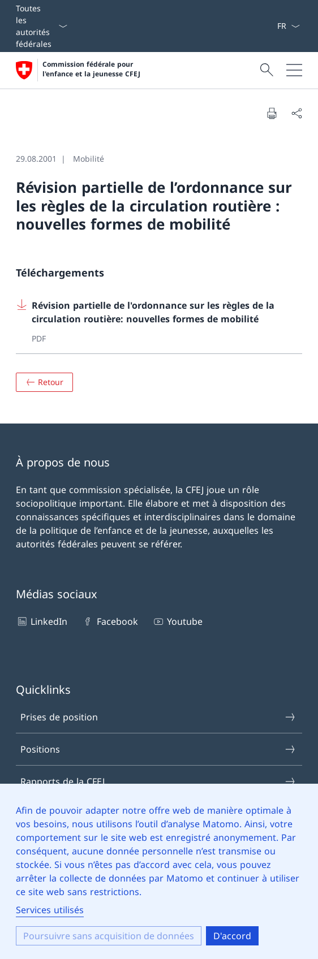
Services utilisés (50, 910)
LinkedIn (41, 621)
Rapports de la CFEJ (158, 781)
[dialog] (159, 871)
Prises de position (158, 717)
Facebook (109, 621)
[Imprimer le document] (271, 113)
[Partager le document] (296, 113)
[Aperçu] (44, 382)
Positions (158, 749)
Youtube (177, 621)
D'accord (232, 936)
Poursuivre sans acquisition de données (108, 936)
